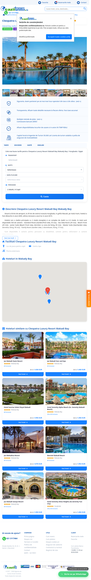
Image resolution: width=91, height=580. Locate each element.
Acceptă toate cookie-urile (59, 37)
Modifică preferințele (26, 37)
